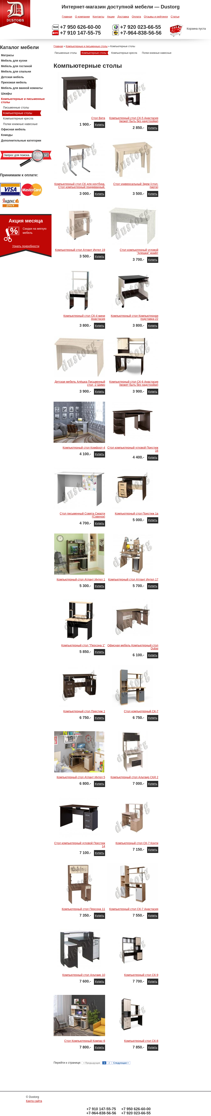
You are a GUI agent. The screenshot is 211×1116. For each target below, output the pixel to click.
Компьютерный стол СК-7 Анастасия (133, 909)
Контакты (98, 16)
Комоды (7, 135)
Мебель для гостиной (16, 66)
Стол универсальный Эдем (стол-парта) (135, 185)
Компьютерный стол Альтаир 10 (83, 975)
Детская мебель (12, 77)
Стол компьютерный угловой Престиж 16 (132, 449)
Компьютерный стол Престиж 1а (136, 513)
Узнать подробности (25, 246)
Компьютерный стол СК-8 (141, 1040)
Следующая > (121, 1063)
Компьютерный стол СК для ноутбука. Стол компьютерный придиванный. (79, 185)
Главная (67, 16)
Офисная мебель (13, 129)
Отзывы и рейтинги (156, 16)
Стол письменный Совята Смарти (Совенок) (82, 515)
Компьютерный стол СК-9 (141, 975)
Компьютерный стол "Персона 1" (83, 645)
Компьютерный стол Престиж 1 (84, 711)
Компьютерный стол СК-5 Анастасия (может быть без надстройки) (133, 119)
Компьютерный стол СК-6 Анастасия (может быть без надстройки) (133, 383)
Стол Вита (98, 118)
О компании (82, 16)
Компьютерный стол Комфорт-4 (84, 447)
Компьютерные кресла (18, 118)
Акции (111, 16)
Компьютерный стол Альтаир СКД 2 (134, 777)
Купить (99, 124)
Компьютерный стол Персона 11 (83, 909)
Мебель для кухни (14, 60)
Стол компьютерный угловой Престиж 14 (79, 844)
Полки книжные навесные (20, 124)
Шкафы (6, 93)
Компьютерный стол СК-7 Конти (137, 843)
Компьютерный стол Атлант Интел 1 (81, 579)
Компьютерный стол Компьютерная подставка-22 (134, 317)
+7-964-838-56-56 (141, 33)
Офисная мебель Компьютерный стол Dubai (132, 647)
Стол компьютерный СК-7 (141, 711)
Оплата (136, 16)
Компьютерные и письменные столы (23, 100)
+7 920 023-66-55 (140, 27)
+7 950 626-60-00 (80, 27)
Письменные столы (16, 107)
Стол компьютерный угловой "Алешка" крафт (139, 251)
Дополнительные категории (21, 140)
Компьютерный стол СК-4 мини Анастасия (84, 317)
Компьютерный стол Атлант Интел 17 (133, 579)
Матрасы (7, 55)
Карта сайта (34, 1101)
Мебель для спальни (16, 71)
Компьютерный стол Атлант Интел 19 (80, 250)
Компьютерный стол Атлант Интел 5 (81, 777)
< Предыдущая (91, 1063)
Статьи (175, 16)
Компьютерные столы (17, 113)
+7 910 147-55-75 (80, 33)
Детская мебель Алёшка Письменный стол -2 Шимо (80, 383)
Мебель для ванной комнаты (22, 88)
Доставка (123, 16)
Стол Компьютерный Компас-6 (84, 1040)
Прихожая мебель (14, 82)
